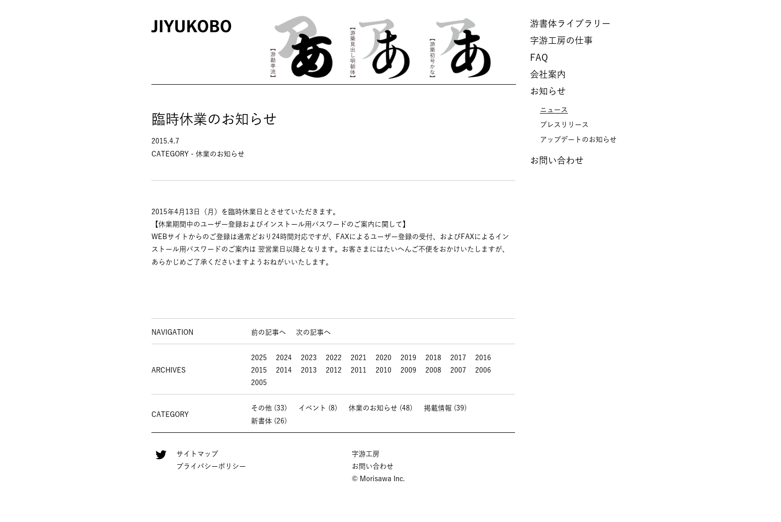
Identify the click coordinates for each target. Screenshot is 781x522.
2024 (284, 357)
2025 (259, 357)
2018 (433, 357)
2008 (433, 370)
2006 (483, 370)
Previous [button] (247, 47)
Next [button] (514, 47)
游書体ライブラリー (570, 23)
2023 (309, 357)
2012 (334, 370)
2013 (309, 370)
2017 (458, 357)
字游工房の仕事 (561, 40)
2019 (408, 357)
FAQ (539, 57)
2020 (383, 357)
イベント (312, 407)
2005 (259, 382)
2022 (334, 357)
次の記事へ (313, 332)
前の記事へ (268, 332)
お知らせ (548, 91)
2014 (284, 370)
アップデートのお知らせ (578, 139)
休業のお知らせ (373, 407)
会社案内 (548, 74)
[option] (301, 47)
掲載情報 (438, 407)
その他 (261, 407)
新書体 (261, 420)
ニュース (554, 109)
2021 (359, 357)
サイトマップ (197, 453)
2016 (483, 357)
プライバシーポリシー (211, 466)
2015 (259, 370)
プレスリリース (564, 124)
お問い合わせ (557, 160)
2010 (383, 370)
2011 (359, 370)
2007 (458, 370)
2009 (408, 370)
